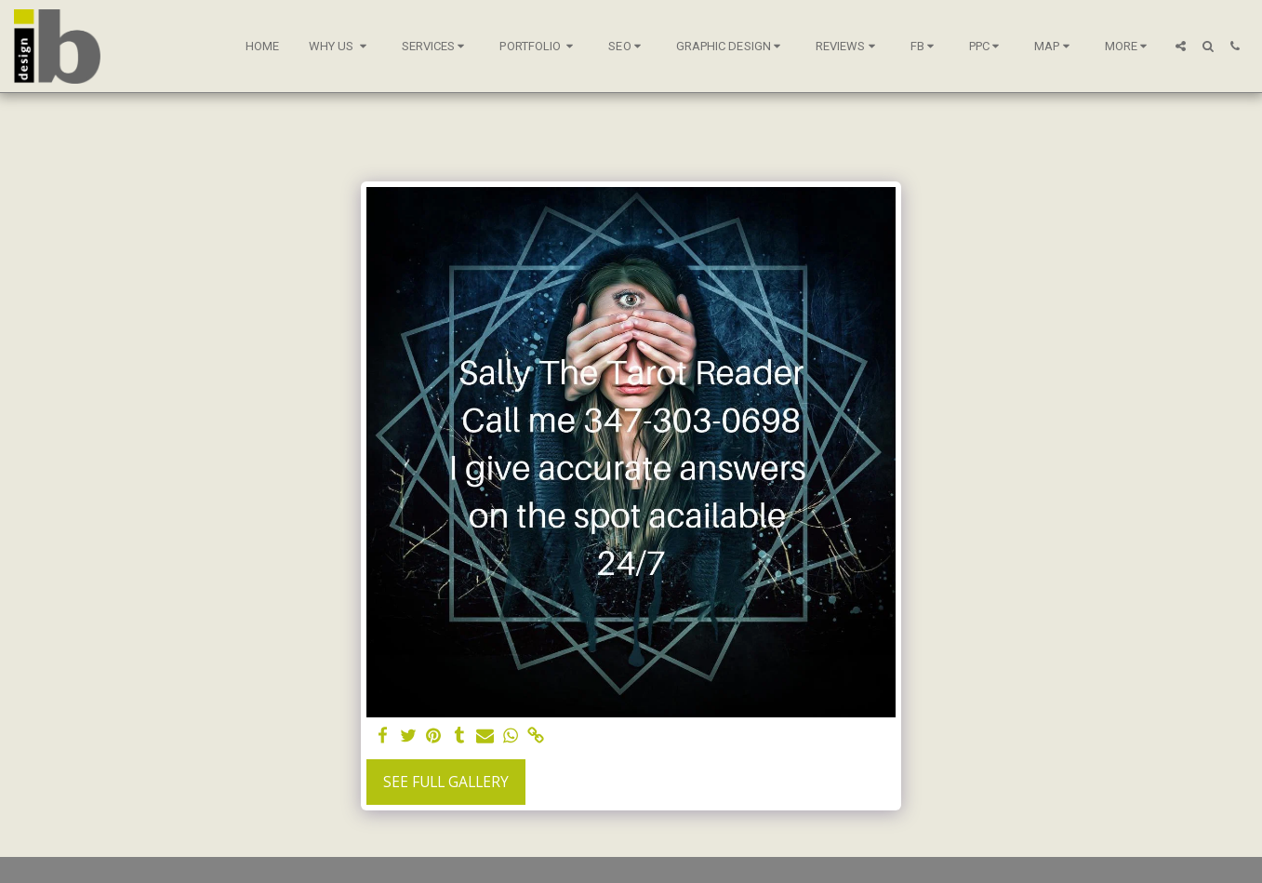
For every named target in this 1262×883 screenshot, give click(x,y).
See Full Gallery (446, 781)
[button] (340, 46)
